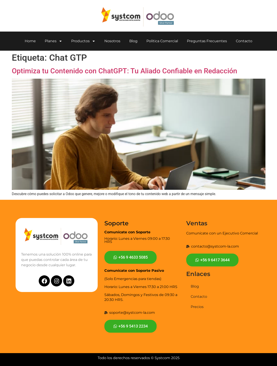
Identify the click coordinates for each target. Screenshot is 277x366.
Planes (53, 41)
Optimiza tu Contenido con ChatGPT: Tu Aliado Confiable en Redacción (124, 71)
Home (30, 41)
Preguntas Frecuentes (207, 41)
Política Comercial (162, 41)
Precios (197, 307)
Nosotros (112, 41)
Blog (133, 41)
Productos (83, 41)
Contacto (244, 41)
